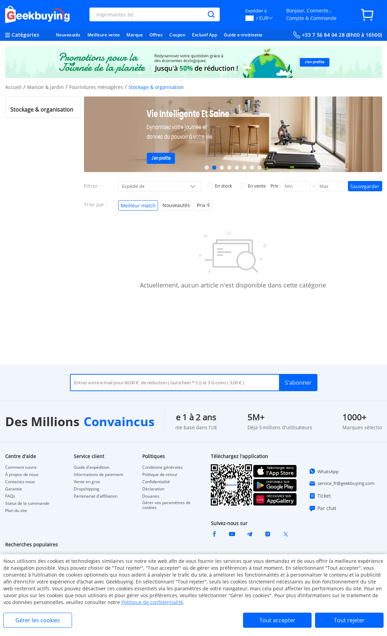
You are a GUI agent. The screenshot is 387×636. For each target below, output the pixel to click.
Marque (134, 35)
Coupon (177, 35)
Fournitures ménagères (96, 87)
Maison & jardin (45, 87)
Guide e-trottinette (243, 35)
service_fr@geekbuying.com (341, 483)
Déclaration (153, 489)
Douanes (150, 496)
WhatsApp (324, 471)
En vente (253, 186)
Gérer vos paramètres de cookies (166, 505)
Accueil (13, 87)
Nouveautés (68, 35)
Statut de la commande (27, 503)
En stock (219, 186)
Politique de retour (160, 474)
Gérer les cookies (37, 620)
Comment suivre (21, 467)
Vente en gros (87, 481)
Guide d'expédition (91, 467)
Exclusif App (204, 35)
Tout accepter (277, 620)
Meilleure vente (103, 35)
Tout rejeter (349, 620)
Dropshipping (86, 489)
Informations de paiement (98, 474)
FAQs (10, 496)
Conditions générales (162, 467)
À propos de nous (21, 474)
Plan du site (16, 510)
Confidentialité (156, 481)
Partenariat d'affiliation (96, 496)
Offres (155, 35)
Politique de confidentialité (152, 602)
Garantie (13, 489)
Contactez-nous (20, 481)
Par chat (322, 508)
